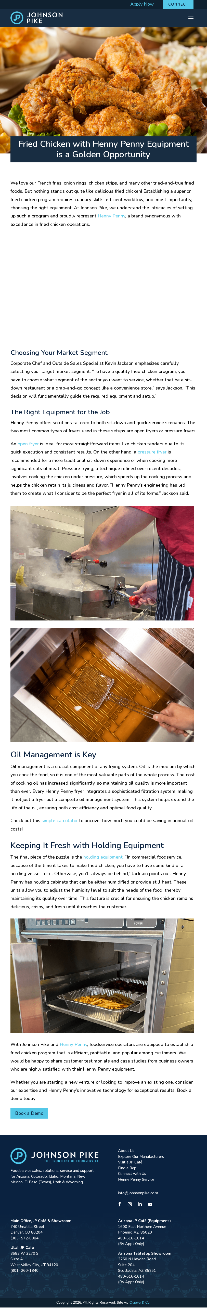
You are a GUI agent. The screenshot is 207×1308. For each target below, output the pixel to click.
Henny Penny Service (136, 1180)
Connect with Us (132, 1174)
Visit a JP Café (130, 1162)
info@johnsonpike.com (138, 1194)
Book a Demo (29, 1114)
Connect (178, 4)
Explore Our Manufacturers (141, 1157)
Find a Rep (127, 1168)
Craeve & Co (140, 1303)
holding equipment (103, 858)
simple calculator (60, 821)
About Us (126, 1151)
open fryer (28, 444)
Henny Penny (111, 217)
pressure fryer (152, 453)
